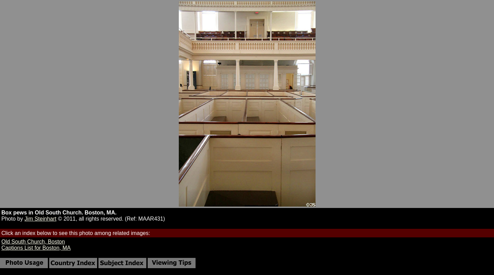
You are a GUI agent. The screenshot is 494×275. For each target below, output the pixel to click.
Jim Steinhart (40, 219)
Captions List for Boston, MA (36, 248)
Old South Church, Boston (33, 242)
